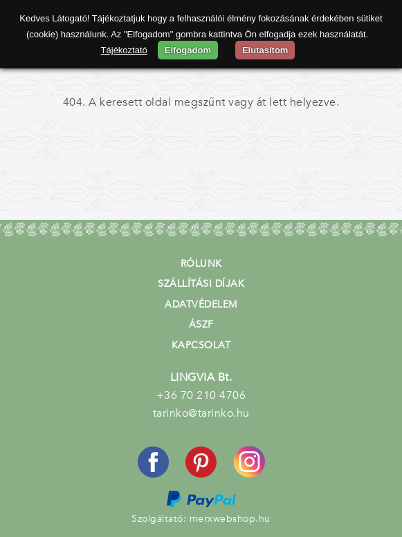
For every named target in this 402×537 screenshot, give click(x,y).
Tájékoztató (124, 50)
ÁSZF (201, 324)
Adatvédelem (201, 304)
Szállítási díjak (201, 283)
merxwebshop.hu (230, 518)
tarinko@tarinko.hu (201, 413)
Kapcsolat (201, 345)
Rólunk (201, 263)
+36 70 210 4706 (201, 395)
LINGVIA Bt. (201, 377)
